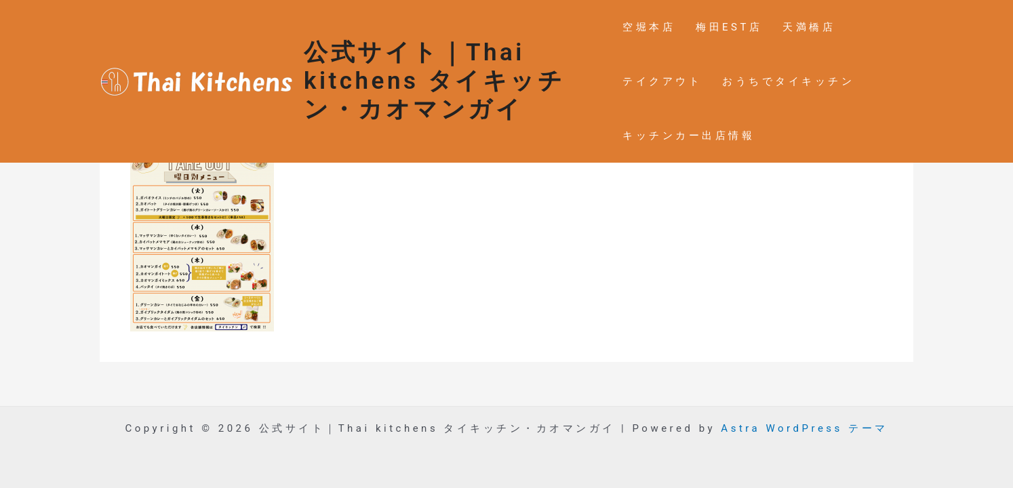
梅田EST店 (729, 27)
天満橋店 (808, 27)
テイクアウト (662, 81)
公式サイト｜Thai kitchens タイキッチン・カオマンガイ (434, 81)
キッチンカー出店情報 (688, 135)
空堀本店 (648, 27)
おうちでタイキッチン (788, 81)
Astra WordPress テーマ (804, 428)
